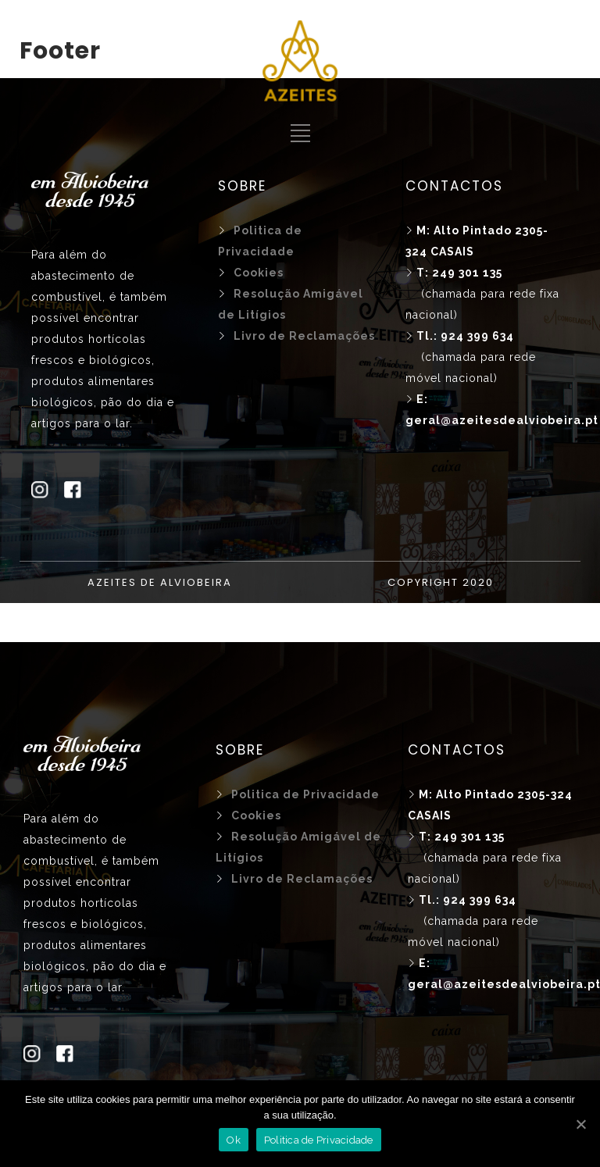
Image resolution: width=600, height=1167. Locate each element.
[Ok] (580, 1124)
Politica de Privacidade (318, 1140)
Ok (234, 1140)
